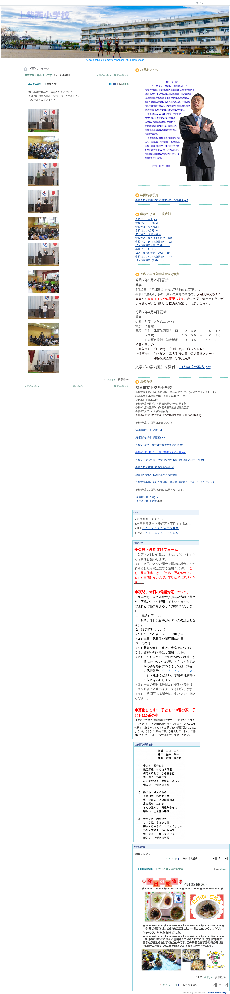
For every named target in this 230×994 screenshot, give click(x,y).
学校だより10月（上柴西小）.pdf (153, 241)
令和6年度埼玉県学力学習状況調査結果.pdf (159, 445)
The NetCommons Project (217, 993)
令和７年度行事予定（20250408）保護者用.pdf (161, 200)
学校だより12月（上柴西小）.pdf (153, 256)
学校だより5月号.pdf (146, 223)
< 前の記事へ (104, 75)
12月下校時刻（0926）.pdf (150, 260)
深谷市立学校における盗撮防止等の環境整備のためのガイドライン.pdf (174, 482)
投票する (111, 379)
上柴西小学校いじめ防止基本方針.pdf (156, 474)
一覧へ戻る (76, 386)
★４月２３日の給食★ (170, 868)
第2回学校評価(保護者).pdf (150, 437)
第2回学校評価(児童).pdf (148, 430)
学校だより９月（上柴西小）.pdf (153, 237)
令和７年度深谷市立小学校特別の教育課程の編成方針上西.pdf (169, 459)
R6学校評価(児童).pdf (147, 497)
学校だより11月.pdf (146, 249)
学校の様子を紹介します (38, 75)
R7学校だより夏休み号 (148, 234)
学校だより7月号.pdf (146, 230)
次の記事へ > (121, 75)
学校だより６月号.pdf (147, 226)
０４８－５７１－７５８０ (160, 528)
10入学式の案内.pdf (195, 367)
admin (125, 83)
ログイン (199, 2)
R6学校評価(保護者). (146, 500)
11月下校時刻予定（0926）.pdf (152, 252)
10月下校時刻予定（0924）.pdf (152, 245)
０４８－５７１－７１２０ (160, 532)
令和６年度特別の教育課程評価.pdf (154, 467)
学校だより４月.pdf (146, 219)
